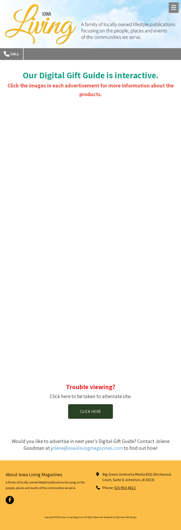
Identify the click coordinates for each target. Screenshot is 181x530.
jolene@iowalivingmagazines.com (87, 448)
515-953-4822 (125, 487)
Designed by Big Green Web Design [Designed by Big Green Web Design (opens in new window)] (120, 517)
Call (11, 54)
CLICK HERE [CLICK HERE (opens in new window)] (90, 411)
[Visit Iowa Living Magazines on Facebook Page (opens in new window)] (10, 500)
